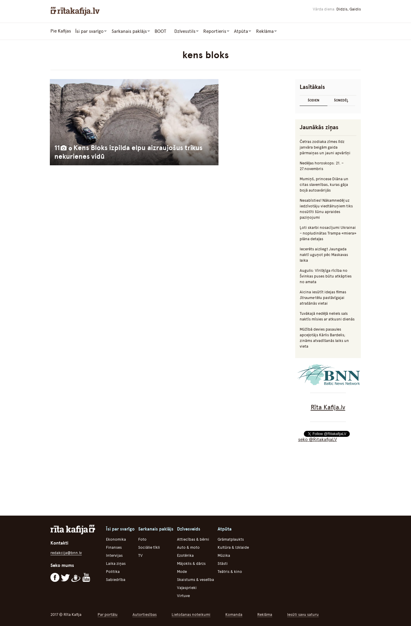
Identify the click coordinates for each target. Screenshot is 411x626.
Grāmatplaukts (231, 539)
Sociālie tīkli (149, 547)
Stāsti (223, 563)
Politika (113, 571)
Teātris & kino (230, 571)
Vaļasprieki (187, 587)
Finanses (114, 547)
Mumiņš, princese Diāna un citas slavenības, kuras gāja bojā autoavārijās (324, 184)
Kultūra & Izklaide (233, 547)
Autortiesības (145, 614)
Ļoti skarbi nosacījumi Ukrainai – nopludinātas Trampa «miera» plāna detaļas (328, 233)
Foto (142, 539)
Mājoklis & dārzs (191, 563)
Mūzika (224, 555)
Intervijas (114, 555)
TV (140, 555)
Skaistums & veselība (195, 579)
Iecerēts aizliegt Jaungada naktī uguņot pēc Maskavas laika (324, 254)
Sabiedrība (115, 579)
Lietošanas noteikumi (191, 614)
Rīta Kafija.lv (328, 407)
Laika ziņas (116, 563)
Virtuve (183, 595)
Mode (182, 571)
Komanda (233, 614)
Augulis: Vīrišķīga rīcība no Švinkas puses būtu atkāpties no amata (326, 276)
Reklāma (264, 614)
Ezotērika (185, 555)
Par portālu (108, 614)
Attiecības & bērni (193, 539)
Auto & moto (188, 547)
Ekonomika (116, 539)
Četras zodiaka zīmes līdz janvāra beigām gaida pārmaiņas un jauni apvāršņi (325, 147)
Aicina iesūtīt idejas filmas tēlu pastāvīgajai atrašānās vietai (323, 297)
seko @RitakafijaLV (317, 439)
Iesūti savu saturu (303, 614)
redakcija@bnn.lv (66, 552)
